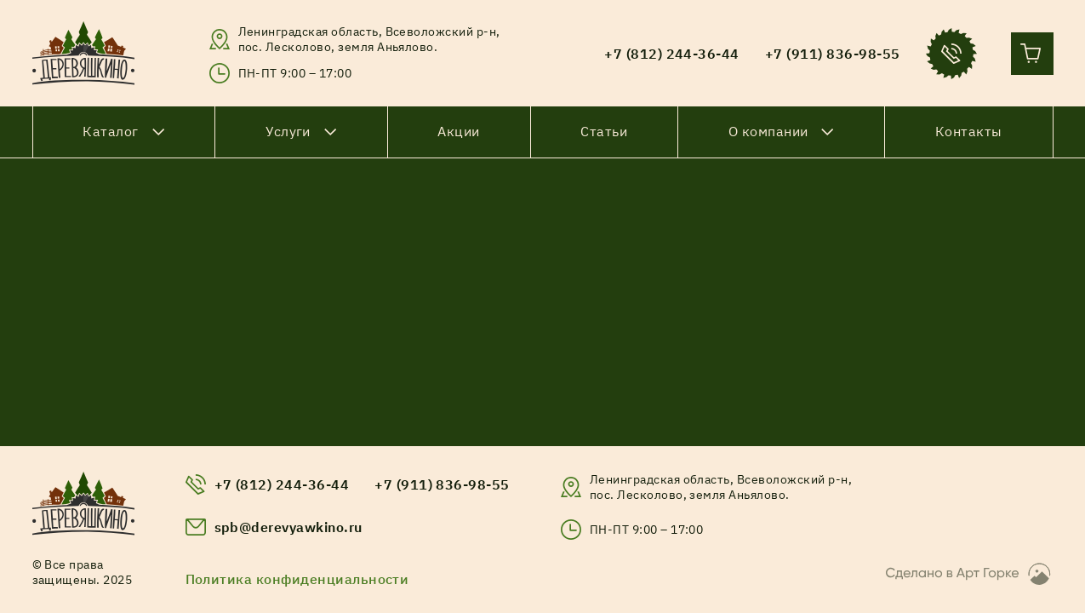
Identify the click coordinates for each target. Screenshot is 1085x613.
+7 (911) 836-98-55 (442, 484)
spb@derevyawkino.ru (288, 527)
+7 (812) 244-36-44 (282, 484)
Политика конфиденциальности (297, 578)
